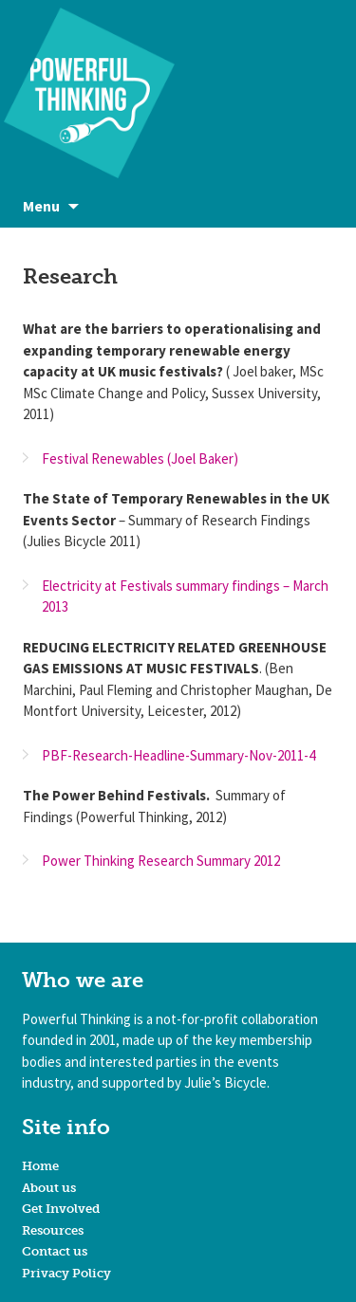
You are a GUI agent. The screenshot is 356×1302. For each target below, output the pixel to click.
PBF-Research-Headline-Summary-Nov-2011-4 (178, 755)
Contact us (54, 1251)
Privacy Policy (66, 1273)
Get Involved (61, 1208)
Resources (53, 1230)
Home (40, 1166)
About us (49, 1188)
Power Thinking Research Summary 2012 (161, 861)
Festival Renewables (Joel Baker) (140, 458)
